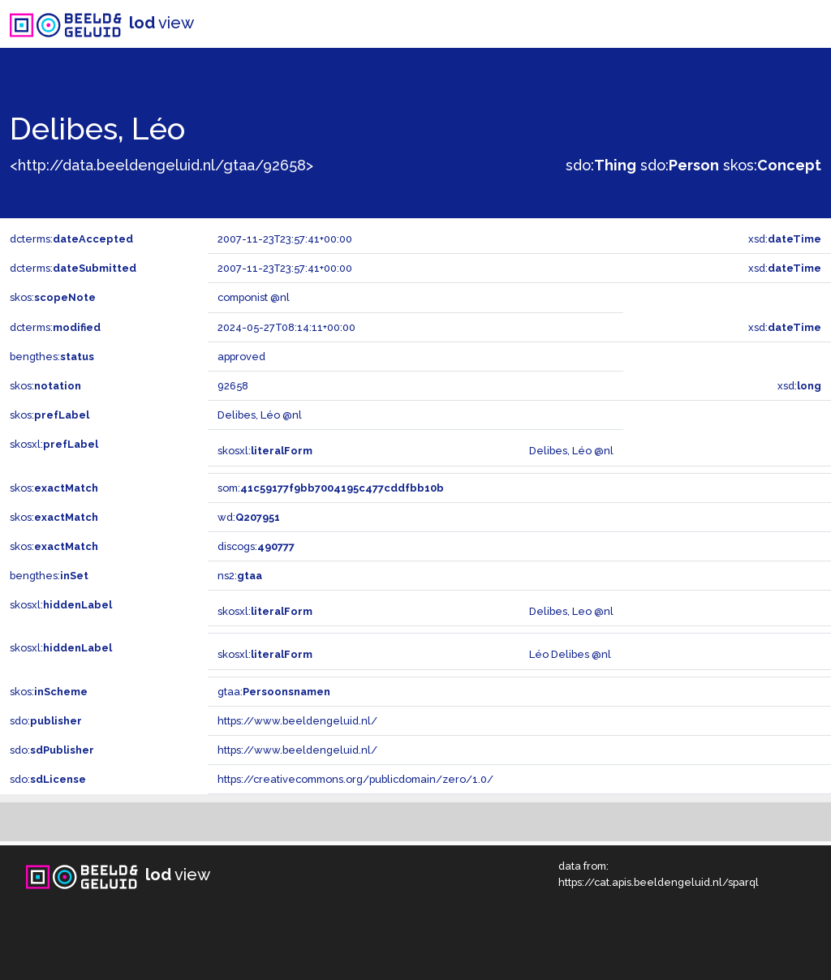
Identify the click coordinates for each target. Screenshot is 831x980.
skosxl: (54, 444)
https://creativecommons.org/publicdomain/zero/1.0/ (355, 779)
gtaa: (273, 692)
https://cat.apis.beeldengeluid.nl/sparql (658, 882)
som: (330, 488)
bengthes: (52, 356)
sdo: (601, 165)
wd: (248, 517)
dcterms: (71, 239)
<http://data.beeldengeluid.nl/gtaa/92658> (161, 165)
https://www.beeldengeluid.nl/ (297, 721)
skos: (772, 165)
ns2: (239, 576)
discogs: (256, 546)
